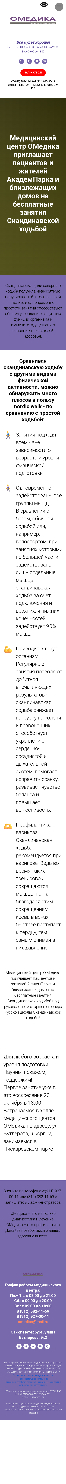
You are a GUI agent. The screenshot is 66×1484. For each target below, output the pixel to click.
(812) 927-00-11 (34, 1316)
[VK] (33, 1348)
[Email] (40, 1348)
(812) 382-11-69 (34, 1311)
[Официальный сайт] (19, 1348)
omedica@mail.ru (33, 1322)
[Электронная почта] (37, 61)
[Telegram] (26, 1348)
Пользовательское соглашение (33, 1379)
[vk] (44, 61)
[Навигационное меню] (59, 7)
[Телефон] (21, 61)
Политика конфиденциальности (33, 1375)
